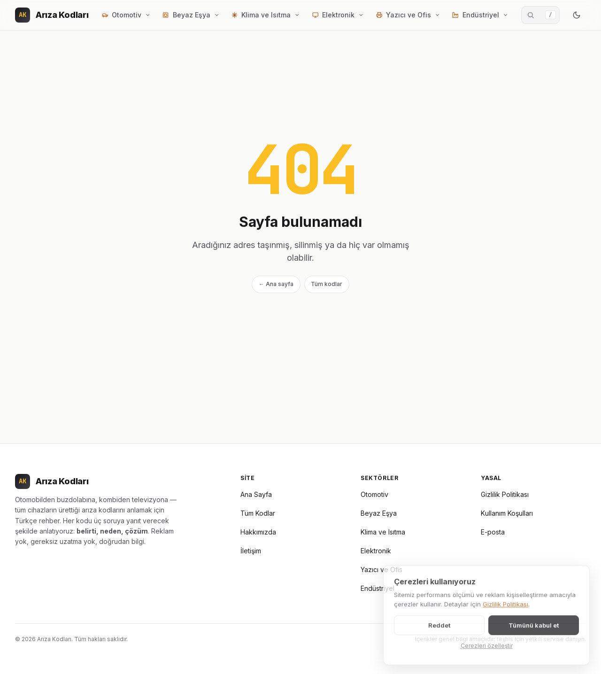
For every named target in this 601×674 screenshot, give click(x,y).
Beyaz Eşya (379, 513)
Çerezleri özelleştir (487, 651)
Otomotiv (374, 494)
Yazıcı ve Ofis (381, 569)
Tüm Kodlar (257, 513)
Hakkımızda (258, 532)
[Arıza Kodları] (52, 15)
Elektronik (376, 551)
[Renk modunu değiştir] (576, 15)
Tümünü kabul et (534, 631)
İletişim (250, 551)
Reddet (439, 631)
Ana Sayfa (256, 494)
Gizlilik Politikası (505, 494)
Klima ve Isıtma (383, 532)
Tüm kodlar (326, 283)
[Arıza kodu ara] (540, 15)
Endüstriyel (377, 588)
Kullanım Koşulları (507, 513)
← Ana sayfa (276, 283)
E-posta (493, 532)
